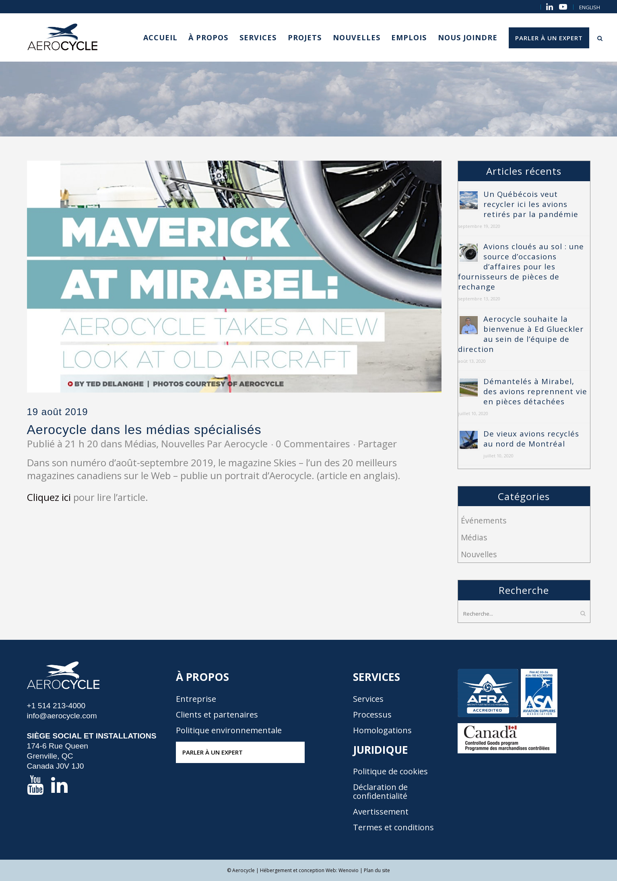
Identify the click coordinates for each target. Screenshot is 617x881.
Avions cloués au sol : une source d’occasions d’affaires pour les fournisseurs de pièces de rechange (521, 266)
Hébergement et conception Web (298, 870)
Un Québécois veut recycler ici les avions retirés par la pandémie (530, 204)
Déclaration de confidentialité (380, 791)
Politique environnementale (229, 730)
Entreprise (196, 699)
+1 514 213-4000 (56, 705)
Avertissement (381, 811)
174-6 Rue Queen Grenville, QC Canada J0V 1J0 (58, 756)
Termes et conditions (393, 827)
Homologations (382, 730)
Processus (372, 714)
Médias (140, 443)
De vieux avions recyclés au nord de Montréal (531, 438)
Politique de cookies (390, 771)
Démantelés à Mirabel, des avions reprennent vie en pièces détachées (535, 391)
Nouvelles (182, 443)
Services (368, 699)
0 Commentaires (313, 443)
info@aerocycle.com (62, 715)
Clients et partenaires (217, 714)
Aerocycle (246, 443)
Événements (483, 520)
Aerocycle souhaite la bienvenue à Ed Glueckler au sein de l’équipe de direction (521, 334)
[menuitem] (589, 7)
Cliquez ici (49, 497)
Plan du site (377, 870)
